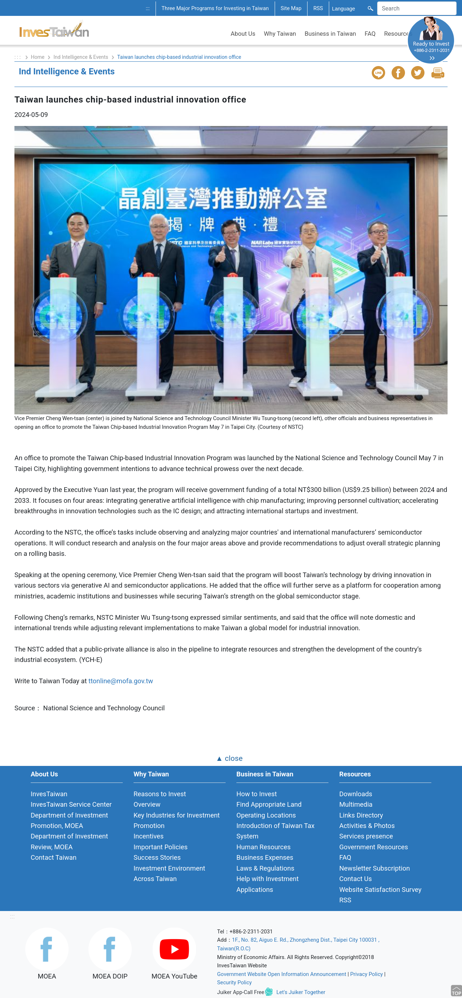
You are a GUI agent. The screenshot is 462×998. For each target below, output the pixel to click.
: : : (18, 57)
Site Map (291, 8)
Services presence (366, 836)
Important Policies (161, 847)
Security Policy (234, 982)
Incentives (149, 836)
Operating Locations (266, 815)
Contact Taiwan (54, 857)
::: (148, 8)
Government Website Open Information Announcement (281, 974)
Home (38, 57)
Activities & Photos (367, 825)
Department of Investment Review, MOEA (69, 841)
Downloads (355, 794)
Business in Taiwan (330, 33)
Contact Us (355, 878)
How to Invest (256, 794)
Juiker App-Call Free (241, 992)
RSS (318, 8)
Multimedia (355, 804)
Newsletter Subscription (374, 868)
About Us (243, 33)
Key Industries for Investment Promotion (177, 820)
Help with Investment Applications (267, 884)
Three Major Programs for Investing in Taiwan (215, 8)
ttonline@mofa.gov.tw (120, 681)
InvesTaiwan (49, 794)
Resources (398, 33)
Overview (147, 804)
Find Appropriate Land (269, 804)
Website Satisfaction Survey (380, 889)
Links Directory (361, 815)
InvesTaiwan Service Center (71, 804)
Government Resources (373, 847)
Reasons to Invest (160, 794)
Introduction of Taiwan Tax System (275, 831)
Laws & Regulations (265, 868)
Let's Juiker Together (300, 992)
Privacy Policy (366, 974)
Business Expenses (264, 857)
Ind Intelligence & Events (80, 57)
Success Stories (157, 857)
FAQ (370, 33)
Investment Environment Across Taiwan (169, 873)
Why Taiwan (280, 33)
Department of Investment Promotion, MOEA (69, 820)
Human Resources (263, 847)
